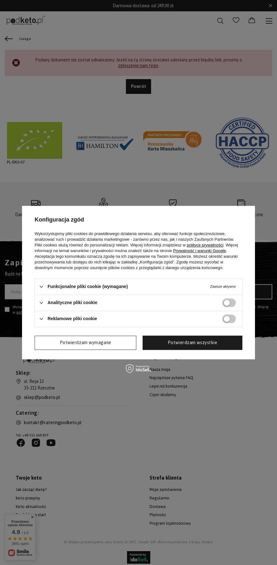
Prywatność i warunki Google (199, 250)
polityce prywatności (205, 245)
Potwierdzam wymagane (85, 342)
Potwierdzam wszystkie (193, 342)
